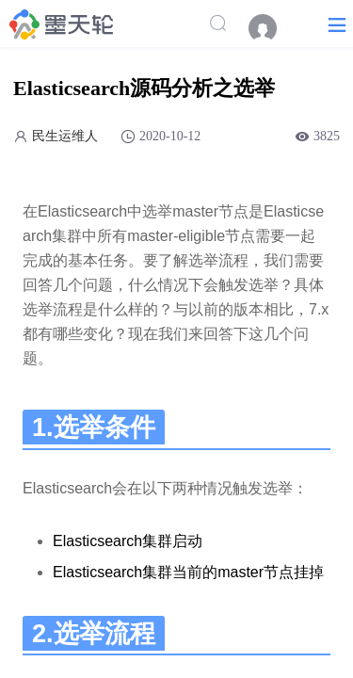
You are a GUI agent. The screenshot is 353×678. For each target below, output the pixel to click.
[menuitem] (272, 28)
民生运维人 (65, 136)
